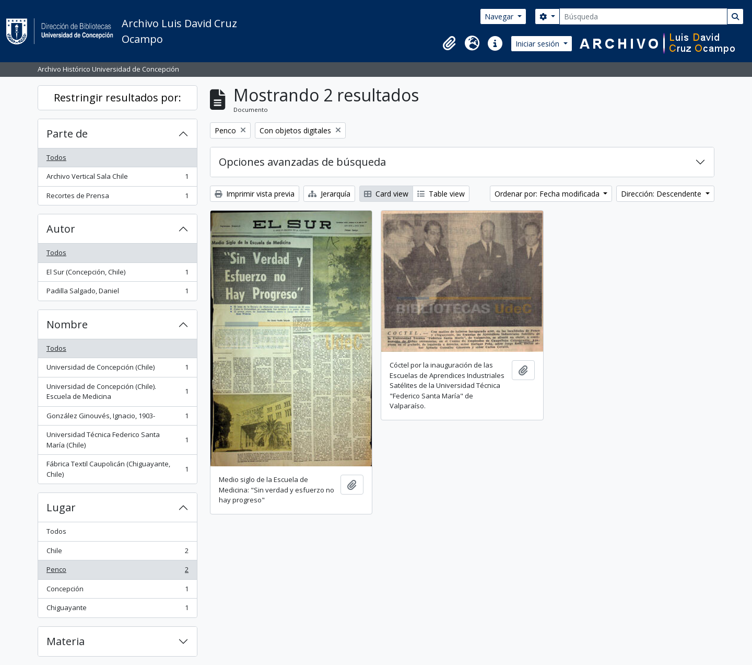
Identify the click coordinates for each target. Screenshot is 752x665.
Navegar (500, 16)
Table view (441, 194)
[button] (449, 43)
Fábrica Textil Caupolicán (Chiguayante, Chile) (117, 469)
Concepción (117, 591)
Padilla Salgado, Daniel (117, 293)
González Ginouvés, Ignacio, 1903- (117, 418)
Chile (117, 553)
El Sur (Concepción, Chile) (117, 274)
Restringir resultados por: (117, 97)
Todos (56, 157)
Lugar (61, 507)
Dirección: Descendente (662, 194)
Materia (65, 641)
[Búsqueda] (643, 16)
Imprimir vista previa (255, 194)
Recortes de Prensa (117, 198)
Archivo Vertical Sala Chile (117, 178)
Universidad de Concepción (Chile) (117, 369)
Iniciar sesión (538, 44)
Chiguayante (117, 610)
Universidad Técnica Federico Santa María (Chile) (117, 440)
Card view (386, 194)
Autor (60, 229)
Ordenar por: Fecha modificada (548, 194)
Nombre (67, 324)
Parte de (67, 134)
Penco (117, 572)
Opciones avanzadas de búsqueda (302, 162)
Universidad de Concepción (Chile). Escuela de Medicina (117, 392)
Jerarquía (329, 194)
